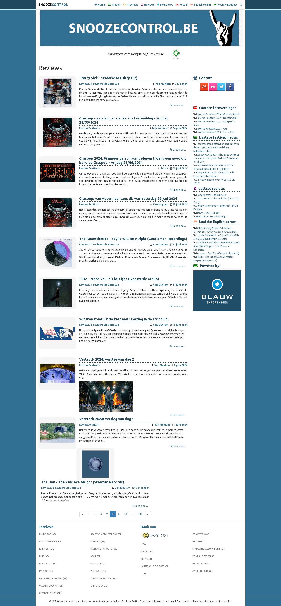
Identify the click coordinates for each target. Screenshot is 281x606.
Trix (143, 573)
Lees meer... (179, 105)
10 (125, 514)
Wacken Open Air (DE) (51, 586)
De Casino (147, 551)
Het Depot (198, 541)
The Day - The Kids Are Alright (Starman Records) (82, 482)
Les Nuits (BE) (97, 541)
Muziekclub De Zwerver (155, 566)
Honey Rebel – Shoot (207, 213)
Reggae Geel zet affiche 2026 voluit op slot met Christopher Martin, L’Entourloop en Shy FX (216, 158)
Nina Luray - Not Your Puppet (212, 216)
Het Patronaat (201, 563)
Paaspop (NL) (97, 563)
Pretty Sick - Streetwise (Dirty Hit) (108, 78)
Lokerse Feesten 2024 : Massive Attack (218, 114)
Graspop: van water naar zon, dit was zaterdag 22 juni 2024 (128, 199)
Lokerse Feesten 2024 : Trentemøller (216, 117)
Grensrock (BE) (99, 586)
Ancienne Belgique (203, 571)
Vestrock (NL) (98, 571)
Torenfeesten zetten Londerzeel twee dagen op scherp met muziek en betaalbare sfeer (216, 147)
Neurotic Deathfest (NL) (53, 578)
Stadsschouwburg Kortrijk (208, 549)
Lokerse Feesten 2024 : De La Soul (215, 132)
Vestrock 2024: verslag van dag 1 (106, 419)
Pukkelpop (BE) (47, 534)
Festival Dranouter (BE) (104, 549)
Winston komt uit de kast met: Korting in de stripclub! (124, 319)
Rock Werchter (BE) (50, 541)
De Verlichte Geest (203, 556)
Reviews (147, 4)
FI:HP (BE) (44, 556)
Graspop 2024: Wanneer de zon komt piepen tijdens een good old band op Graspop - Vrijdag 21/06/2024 (133, 160)
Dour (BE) (95, 556)
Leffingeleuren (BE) (50, 593)
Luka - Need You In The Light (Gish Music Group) (119, 279)
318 (140, 514)
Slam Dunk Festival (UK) (103, 578)
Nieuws (114, 4)
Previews (130, 4)
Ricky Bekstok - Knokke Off (211, 195)
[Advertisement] (217, 98)
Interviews (165, 4)
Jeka (143, 544)
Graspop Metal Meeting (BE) (106, 534)
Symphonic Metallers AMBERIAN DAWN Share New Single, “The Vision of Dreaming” (216, 246)
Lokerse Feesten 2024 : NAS (211, 128)
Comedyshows (200, 534)
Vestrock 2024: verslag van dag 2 (106, 359)
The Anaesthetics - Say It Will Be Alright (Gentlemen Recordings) (133, 239)
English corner (200, 4)
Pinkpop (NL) (46, 571)
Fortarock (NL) (48, 563)
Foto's (181, 4)
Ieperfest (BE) (46, 549)
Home (99, 4)
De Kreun (146, 559)
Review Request (225, 4)
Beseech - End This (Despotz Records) (217, 253)
